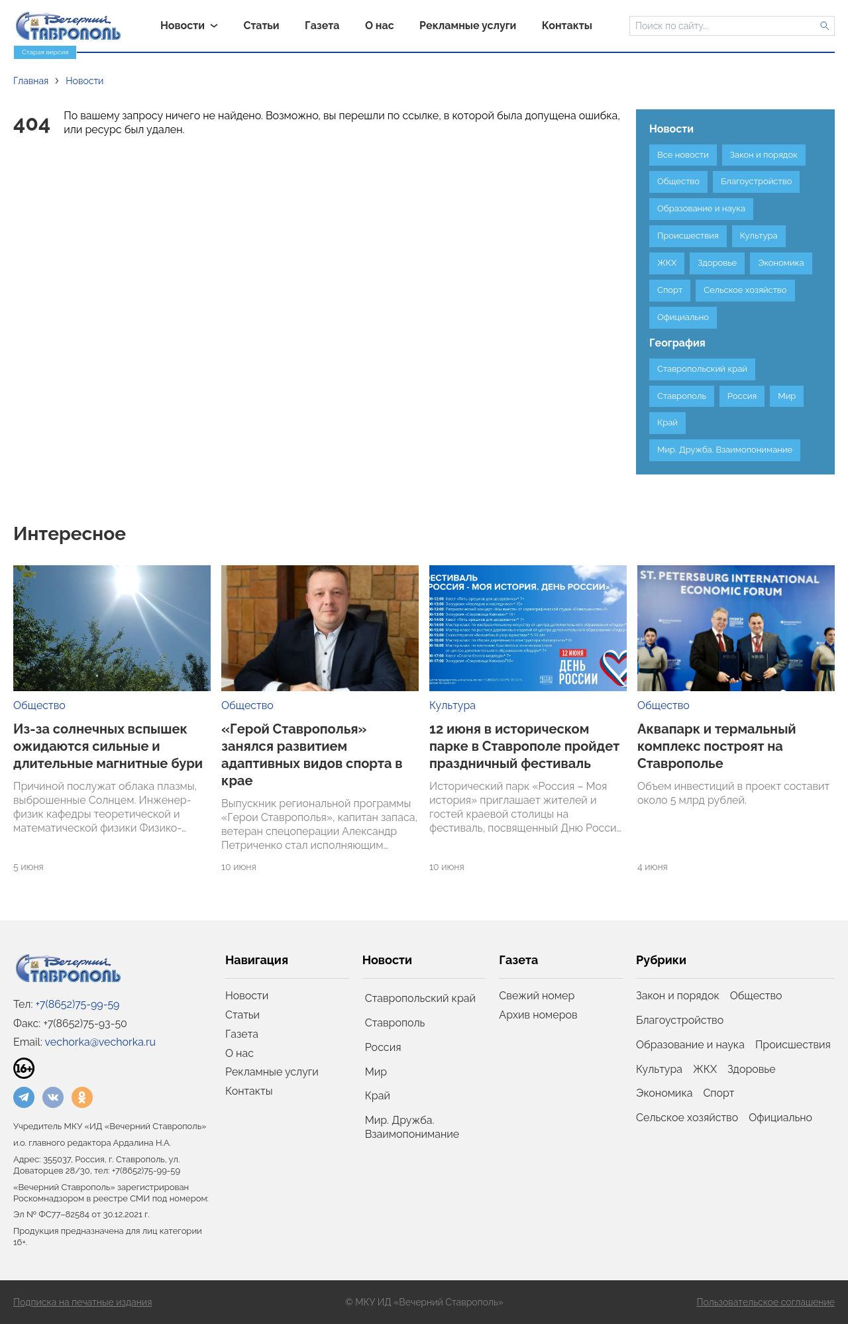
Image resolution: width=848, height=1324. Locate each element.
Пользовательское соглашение (765, 1302)
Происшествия (793, 1044)
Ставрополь (395, 1023)
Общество (39, 705)
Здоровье (751, 1069)
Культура (452, 705)
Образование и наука (690, 1044)
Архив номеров (538, 1015)
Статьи (242, 1015)
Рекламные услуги (272, 1072)
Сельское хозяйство (687, 1117)
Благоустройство (679, 1020)
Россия (383, 1047)
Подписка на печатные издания (82, 1302)
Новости (246, 995)
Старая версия (45, 52)
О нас (239, 1053)
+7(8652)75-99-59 (78, 1004)
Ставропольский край (420, 998)
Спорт (718, 1093)
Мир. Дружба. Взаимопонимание (412, 1127)
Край (377, 1095)
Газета (241, 1034)
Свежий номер (536, 995)
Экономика (664, 1093)
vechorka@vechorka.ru (100, 1042)
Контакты (249, 1091)
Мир (376, 1072)
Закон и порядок (677, 995)
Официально (780, 1117)
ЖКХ (705, 1069)
